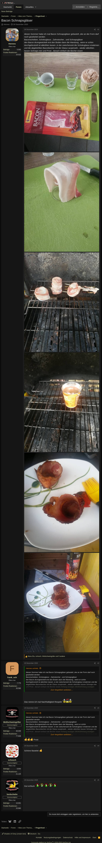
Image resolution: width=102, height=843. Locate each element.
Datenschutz (68, 837)
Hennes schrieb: (32, 668)
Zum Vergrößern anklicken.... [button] (62, 690)
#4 (98, 746)
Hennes (7, 24)
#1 (98, 29)
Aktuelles (29, 7)
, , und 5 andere (46, 656)
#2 (98, 663)
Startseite (7, 7)
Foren (18, 7)
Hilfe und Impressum (83, 837)
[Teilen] (95, 29)
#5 (98, 780)
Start (94, 837)
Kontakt (39, 837)
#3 (98, 708)
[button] (36, 7)
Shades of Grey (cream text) (14, 834)
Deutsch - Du (34, 834)
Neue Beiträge (6, 11)
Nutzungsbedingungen (52, 837)
